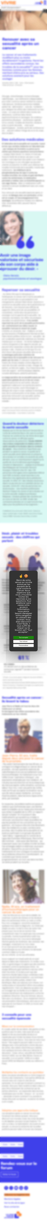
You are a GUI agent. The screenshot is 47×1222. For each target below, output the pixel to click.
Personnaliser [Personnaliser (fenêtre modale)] (23, 645)
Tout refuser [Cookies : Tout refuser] (23, 641)
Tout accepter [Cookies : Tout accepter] (23, 637)
